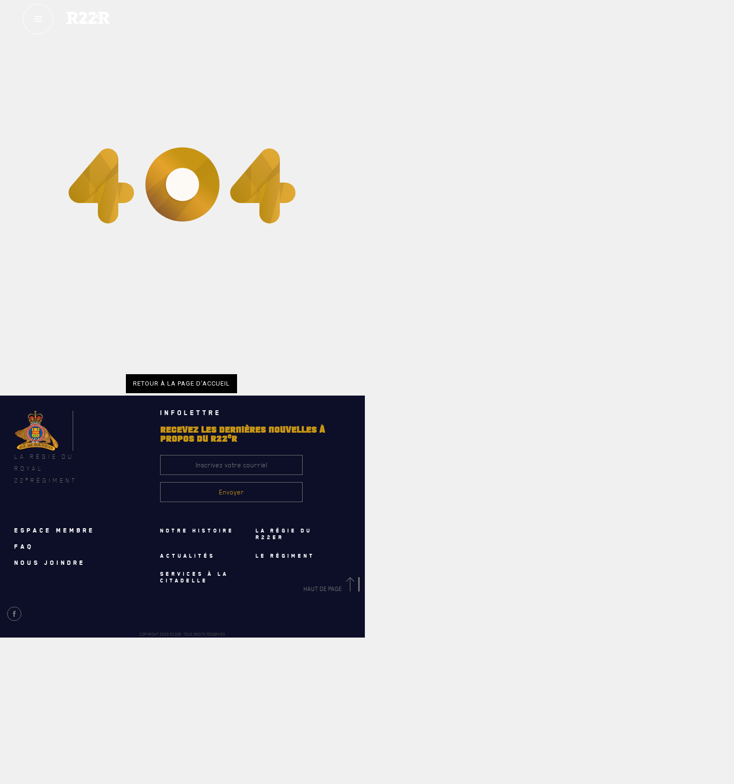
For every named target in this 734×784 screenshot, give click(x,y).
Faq (24, 546)
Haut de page (331, 588)
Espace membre (54, 530)
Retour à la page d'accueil (181, 383)
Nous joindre (50, 562)
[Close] (722, 549)
